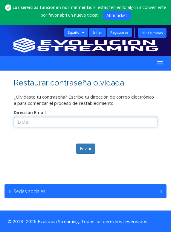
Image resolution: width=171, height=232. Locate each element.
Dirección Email (30, 112)
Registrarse (119, 32)
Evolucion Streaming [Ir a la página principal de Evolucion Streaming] (58, 221)
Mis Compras (152, 32)
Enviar (85, 148)
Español (76, 32)
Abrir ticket (116, 15)
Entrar (97, 32)
